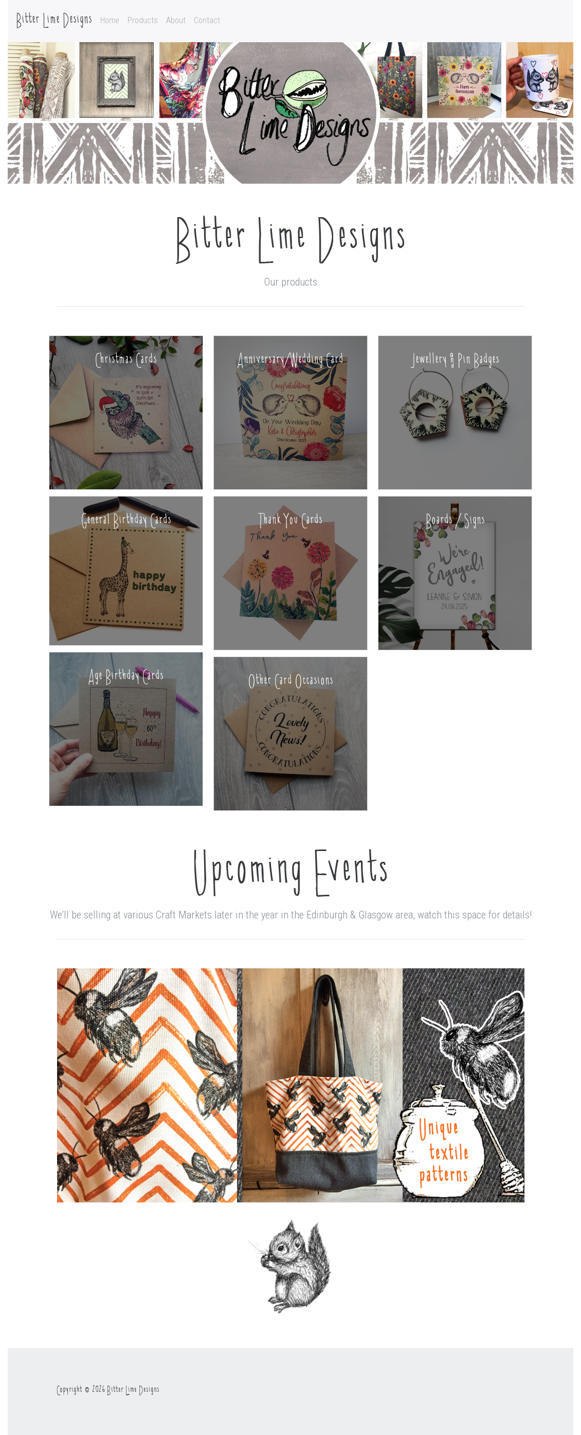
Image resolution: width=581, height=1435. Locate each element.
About (176, 20)
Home (109, 20)
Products (143, 20)
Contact (207, 20)
